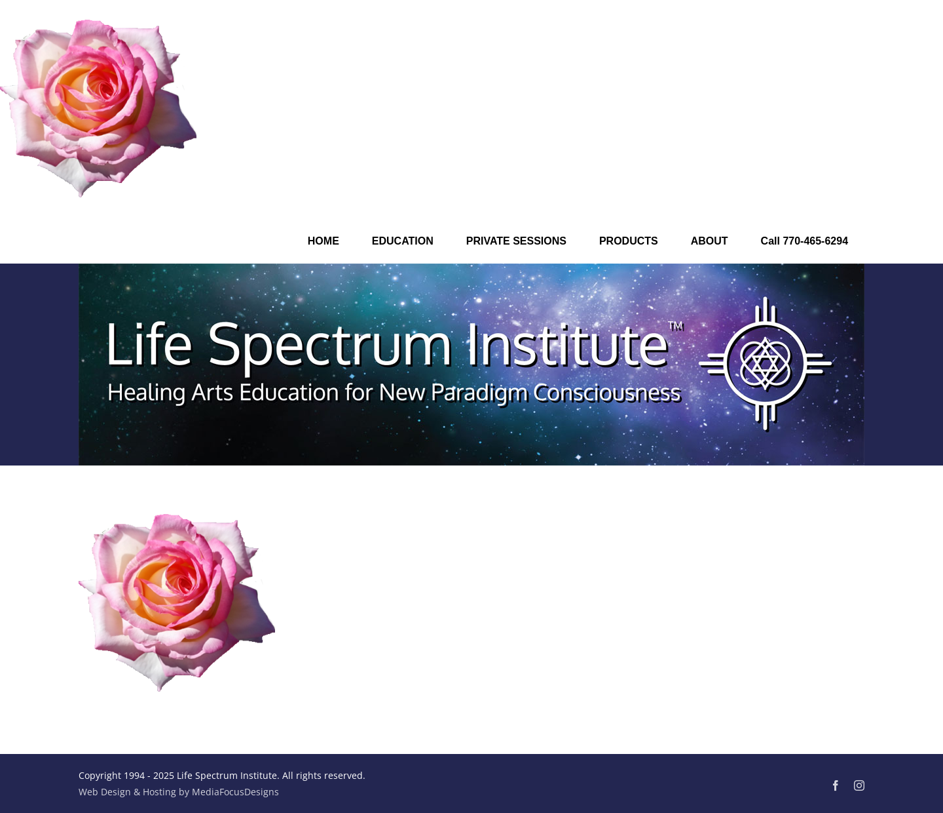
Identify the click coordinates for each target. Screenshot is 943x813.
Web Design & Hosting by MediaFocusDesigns (179, 791)
